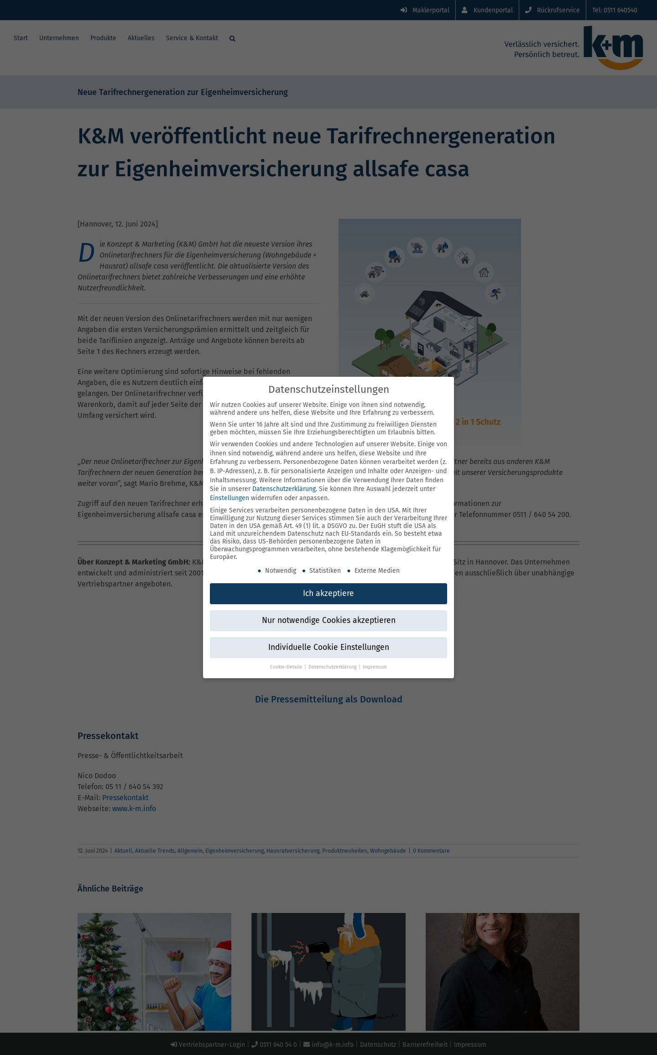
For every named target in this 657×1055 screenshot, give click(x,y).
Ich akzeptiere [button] (328, 590)
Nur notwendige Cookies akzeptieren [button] (329, 617)
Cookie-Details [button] (286, 664)
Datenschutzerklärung (284, 486)
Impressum (375, 664)
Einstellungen (229, 495)
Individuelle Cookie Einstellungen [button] (328, 644)
